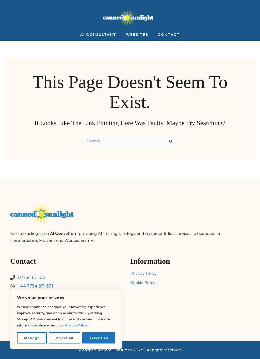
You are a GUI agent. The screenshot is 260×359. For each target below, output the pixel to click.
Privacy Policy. (77, 325)
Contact (167, 35)
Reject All (64, 338)
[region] (66, 319)
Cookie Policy (143, 282)
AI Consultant (100, 35)
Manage (32, 338)
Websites (137, 35)
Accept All (98, 338)
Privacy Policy (143, 273)
